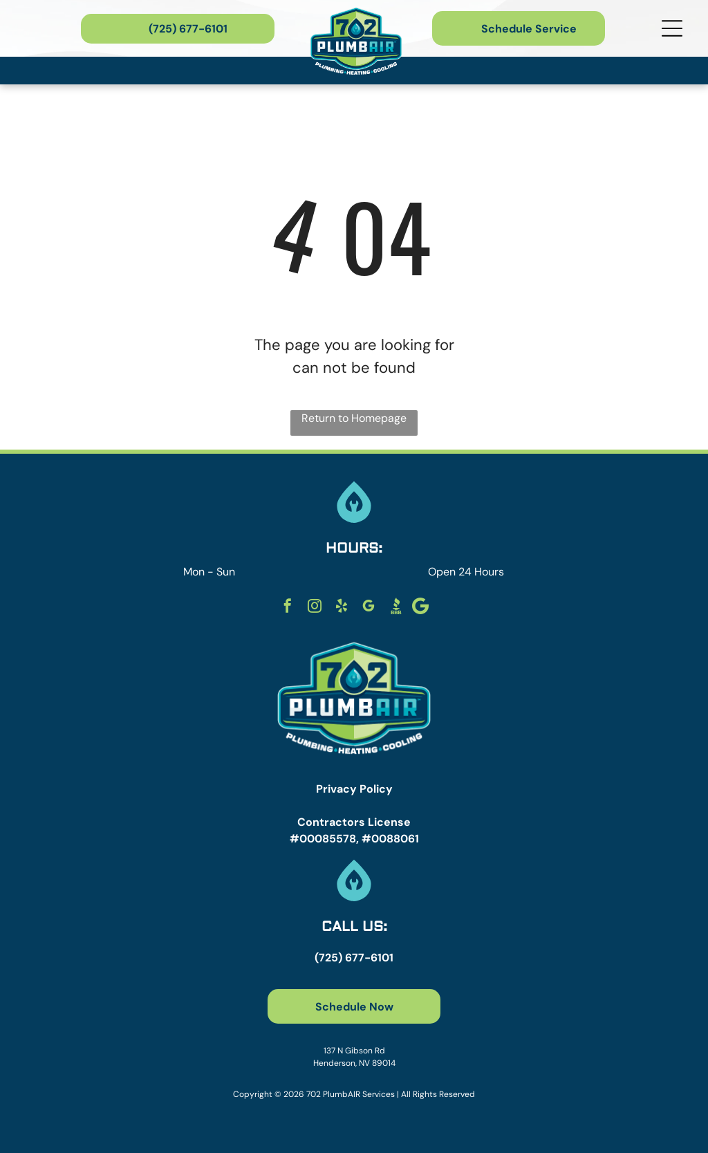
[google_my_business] (368, 608)
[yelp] (341, 608)
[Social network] (396, 608)
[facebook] (287, 608)
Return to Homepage (354, 418)
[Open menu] (672, 28)
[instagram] (314, 608)
